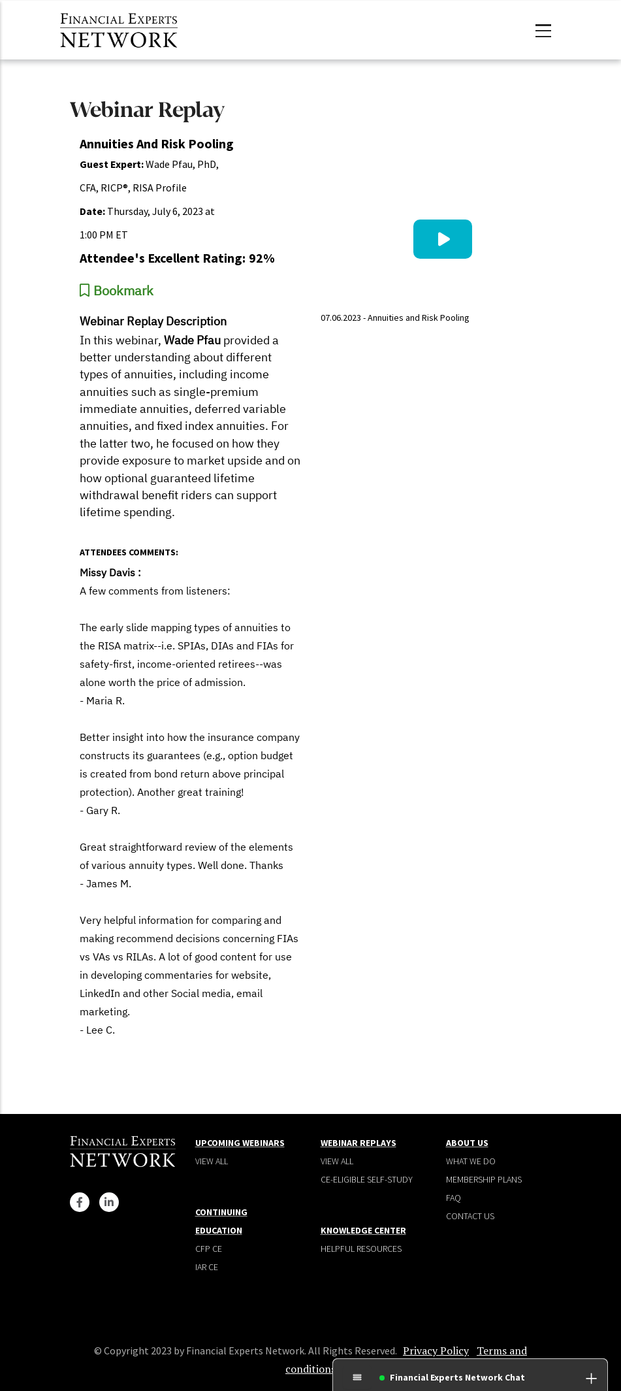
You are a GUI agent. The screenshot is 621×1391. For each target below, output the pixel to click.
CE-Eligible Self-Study (367, 1179)
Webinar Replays (358, 1143)
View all (211, 1161)
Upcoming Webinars (240, 1143)
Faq (453, 1197)
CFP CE (208, 1248)
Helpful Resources (361, 1248)
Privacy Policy (436, 1350)
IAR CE (206, 1267)
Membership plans (484, 1179)
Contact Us (470, 1216)
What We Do (471, 1161)
